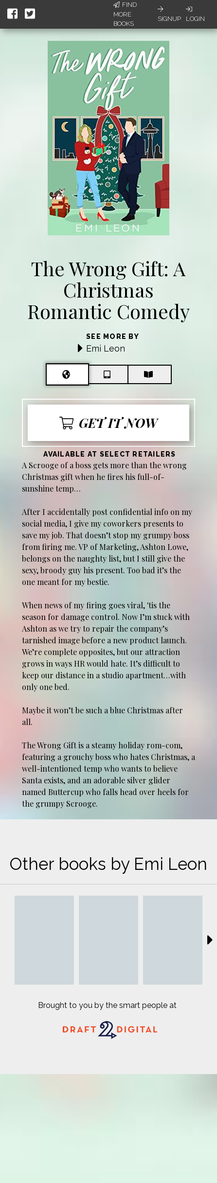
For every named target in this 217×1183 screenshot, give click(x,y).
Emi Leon (105, 348)
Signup (169, 14)
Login (195, 14)
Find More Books (125, 14)
